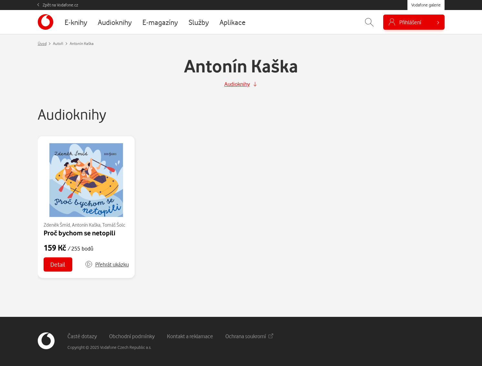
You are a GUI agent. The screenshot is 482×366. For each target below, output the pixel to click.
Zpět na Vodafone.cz (60, 4)
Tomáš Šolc (113, 225)
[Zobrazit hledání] (369, 22)
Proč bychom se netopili (79, 233)
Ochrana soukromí (249, 336)
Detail (57, 264)
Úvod (42, 43)
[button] (107, 264)
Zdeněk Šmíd (57, 225)
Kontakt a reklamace (190, 336)
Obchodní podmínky (132, 336)
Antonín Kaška (86, 225)
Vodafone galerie (426, 4)
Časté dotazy (82, 336)
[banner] (45, 22)
